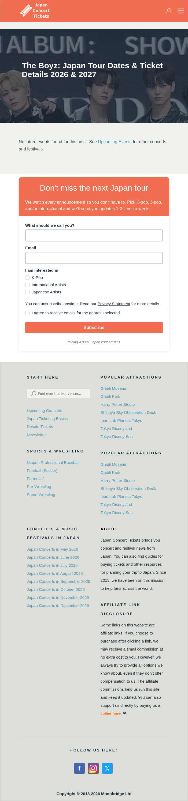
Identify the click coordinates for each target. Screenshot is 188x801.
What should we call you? (49, 225)
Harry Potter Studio (118, 404)
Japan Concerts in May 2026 (52, 549)
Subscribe (94, 327)
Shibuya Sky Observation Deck (128, 412)
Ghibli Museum (114, 388)
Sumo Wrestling (41, 494)
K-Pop (37, 277)
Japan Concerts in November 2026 (58, 597)
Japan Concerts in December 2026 (58, 605)
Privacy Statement (114, 303)
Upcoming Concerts (44, 410)
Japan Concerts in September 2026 (58, 581)
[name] (94, 235)
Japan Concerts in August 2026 (55, 573)
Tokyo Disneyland (116, 428)
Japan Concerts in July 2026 (52, 565)
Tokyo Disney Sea (117, 436)
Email (30, 247)
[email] (94, 258)
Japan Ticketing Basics (47, 418)
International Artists (49, 284)
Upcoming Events (114, 141)
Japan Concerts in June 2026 (53, 557)
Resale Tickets (40, 426)
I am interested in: (42, 270)
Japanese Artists (46, 292)
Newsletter (36, 434)
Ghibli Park (110, 396)
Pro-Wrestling (39, 486)
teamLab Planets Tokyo (121, 420)
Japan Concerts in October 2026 (56, 589)
